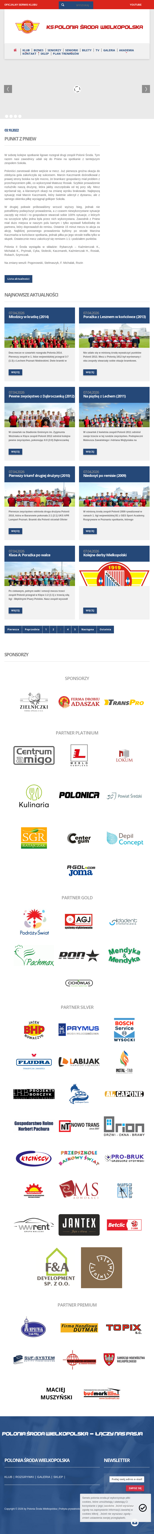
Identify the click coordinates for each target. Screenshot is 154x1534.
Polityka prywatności (70, 1508)
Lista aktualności (18, 279)
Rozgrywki (24, 1477)
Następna (87, 629)
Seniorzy (54, 50)
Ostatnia (105, 629)
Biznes (39, 50)
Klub (26, 50)
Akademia (126, 50)
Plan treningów (66, 53)
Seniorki (71, 50)
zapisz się (135, 1488)
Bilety (86, 50)
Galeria (109, 50)
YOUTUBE (136, 4)
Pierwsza (13, 629)
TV (97, 50)
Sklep (45, 53)
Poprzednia (32, 629)
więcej (15, 372)
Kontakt (29, 53)
